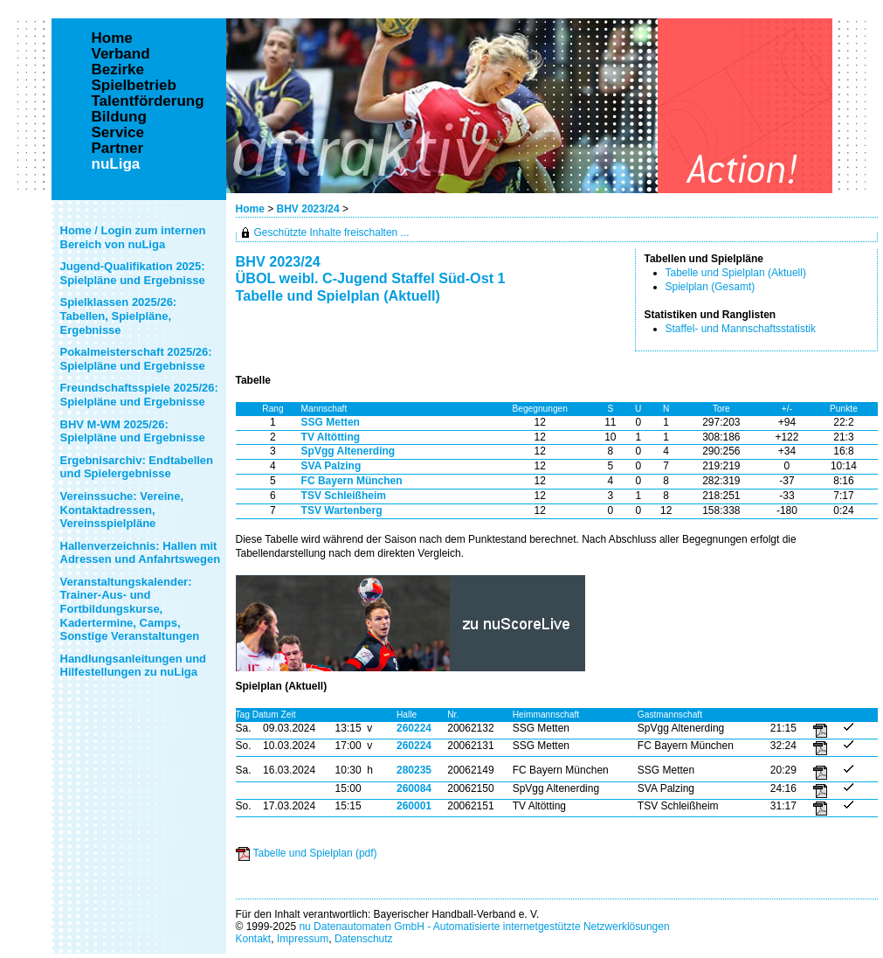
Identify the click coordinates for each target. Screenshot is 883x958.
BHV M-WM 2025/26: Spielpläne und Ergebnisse (132, 431)
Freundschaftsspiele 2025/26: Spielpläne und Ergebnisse (139, 394)
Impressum (302, 939)
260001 (414, 806)
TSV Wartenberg (342, 510)
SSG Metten (330, 422)
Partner (118, 148)
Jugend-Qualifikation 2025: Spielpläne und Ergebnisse (132, 273)
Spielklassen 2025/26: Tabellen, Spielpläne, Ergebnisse (118, 315)
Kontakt (254, 939)
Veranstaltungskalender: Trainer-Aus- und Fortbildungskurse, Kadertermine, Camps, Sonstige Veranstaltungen (130, 608)
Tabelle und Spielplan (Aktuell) (736, 273)
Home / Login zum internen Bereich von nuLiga (133, 237)
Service (118, 133)
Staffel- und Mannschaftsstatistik (741, 329)
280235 (414, 770)
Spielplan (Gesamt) (710, 287)
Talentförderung (148, 101)
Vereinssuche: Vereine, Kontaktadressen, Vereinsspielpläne (122, 509)
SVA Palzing (331, 466)
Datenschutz (364, 939)
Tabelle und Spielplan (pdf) (315, 853)
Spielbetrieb (134, 86)
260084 (414, 788)
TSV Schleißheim (343, 495)
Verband (121, 54)
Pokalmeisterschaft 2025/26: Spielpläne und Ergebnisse (136, 358)
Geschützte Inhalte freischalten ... (332, 232)
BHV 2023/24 (309, 209)
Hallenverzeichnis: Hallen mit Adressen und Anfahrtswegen (140, 552)
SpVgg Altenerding (348, 451)
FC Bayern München (352, 481)
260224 (414, 728)
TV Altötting (331, 437)
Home (250, 209)
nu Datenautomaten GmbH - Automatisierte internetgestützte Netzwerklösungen (484, 926)
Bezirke (118, 70)
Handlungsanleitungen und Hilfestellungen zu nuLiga (133, 665)
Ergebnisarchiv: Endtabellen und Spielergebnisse (137, 467)
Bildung (119, 117)
